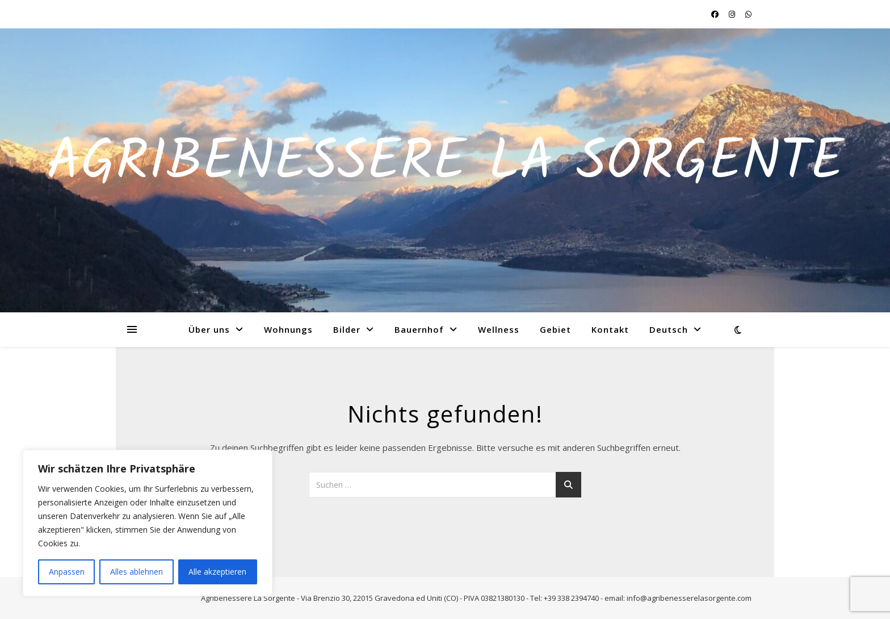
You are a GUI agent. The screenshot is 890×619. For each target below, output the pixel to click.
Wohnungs (288, 329)
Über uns (209, 329)
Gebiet (555, 329)
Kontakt (610, 329)
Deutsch (668, 329)
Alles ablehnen (136, 571)
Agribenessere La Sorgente (445, 163)
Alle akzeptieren (217, 571)
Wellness (498, 329)
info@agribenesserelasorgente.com (689, 598)
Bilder (346, 329)
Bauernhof (419, 329)
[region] (147, 523)
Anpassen (67, 571)
